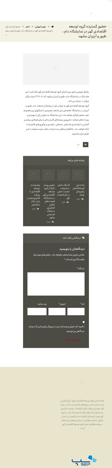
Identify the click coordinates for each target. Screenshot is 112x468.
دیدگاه (81, 268)
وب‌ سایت (42, 304)
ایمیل (61, 304)
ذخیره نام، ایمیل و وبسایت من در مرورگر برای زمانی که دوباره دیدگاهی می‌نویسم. (57, 329)
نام (82, 304)
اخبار (78, 144)
